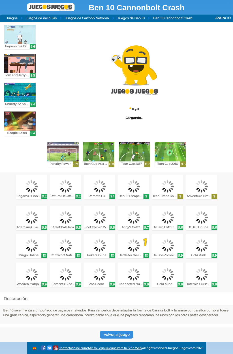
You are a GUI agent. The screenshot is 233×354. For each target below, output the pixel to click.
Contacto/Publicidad (74, 348)
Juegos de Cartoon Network (87, 18)
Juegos (11, 18)
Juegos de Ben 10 (131, 18)
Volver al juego (117, 335)
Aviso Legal (97, 348)
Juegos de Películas (41, 18)
